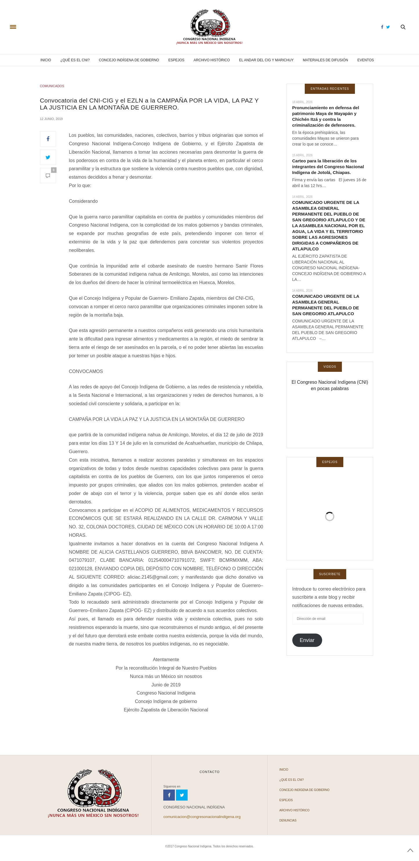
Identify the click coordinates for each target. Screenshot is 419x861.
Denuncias (287, 820)
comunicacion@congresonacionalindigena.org (201, 817)
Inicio (45, 60)
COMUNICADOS (52, 86)
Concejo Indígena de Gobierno (129, 60)
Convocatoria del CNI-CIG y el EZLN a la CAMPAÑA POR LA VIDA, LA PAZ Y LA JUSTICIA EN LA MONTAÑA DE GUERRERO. (149, 103)
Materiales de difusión (325, 60)
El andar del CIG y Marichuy (266, 60)
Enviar (307, 640)
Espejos (176, 60)
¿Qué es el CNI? (75, 60)
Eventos (365, 60)
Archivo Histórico (212, 60)
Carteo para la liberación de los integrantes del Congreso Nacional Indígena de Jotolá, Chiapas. (328, 166)
